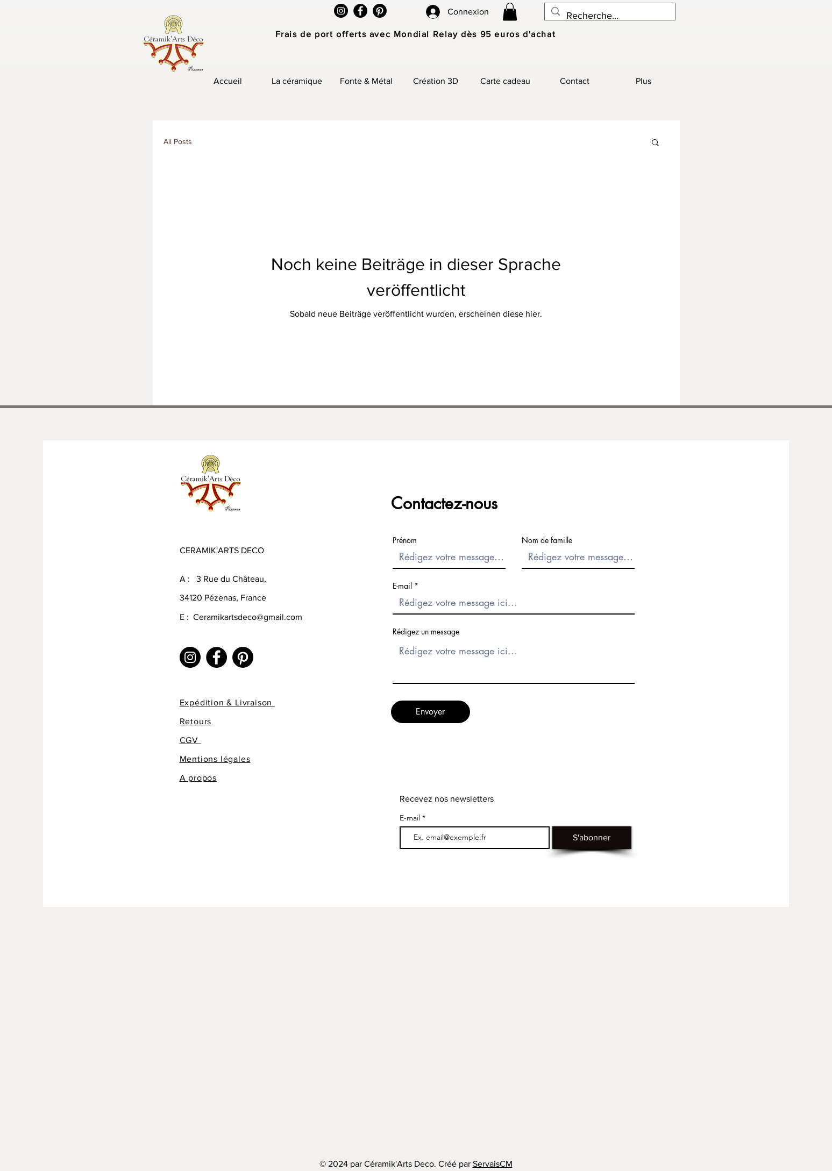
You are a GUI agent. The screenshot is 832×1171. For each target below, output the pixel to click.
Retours (196, 721)
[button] (509, 11)
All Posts (177, 141)
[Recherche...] (609, 16)
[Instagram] (341, 11)
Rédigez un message (426, 632)
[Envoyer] (430, 712)
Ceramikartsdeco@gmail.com (247, 617)
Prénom (405, 540)
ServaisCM (493, 1163)
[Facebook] (360, 11)
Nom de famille (547, 540)
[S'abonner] (591, 837)
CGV (190, 740)
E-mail (402, 586)
